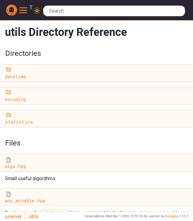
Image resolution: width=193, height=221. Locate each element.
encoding (15, 99)
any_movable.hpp (25, 200)
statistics (19, 122)
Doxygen (171, 216)
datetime (15, 76)
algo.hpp (15, 166)
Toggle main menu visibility (25, 8)
